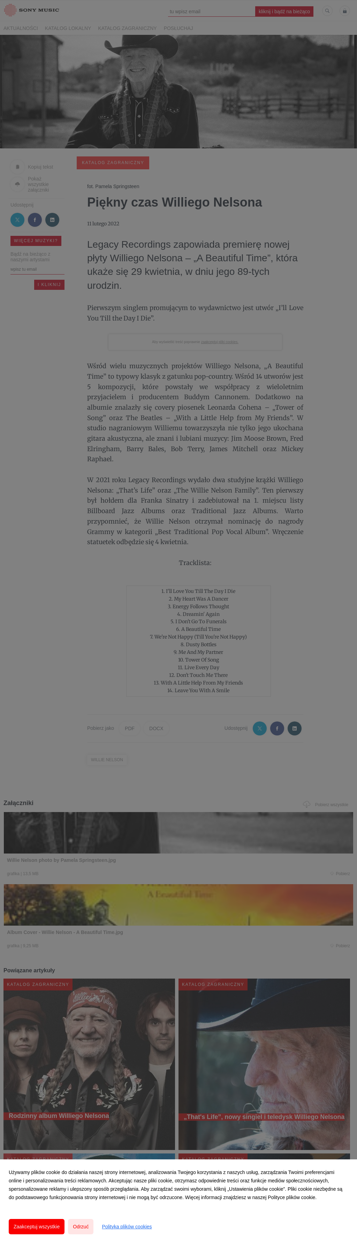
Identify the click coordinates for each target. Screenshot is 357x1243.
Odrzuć (81, 1226)
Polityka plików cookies (127, 1226)
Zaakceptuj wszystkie (37, 1226)
